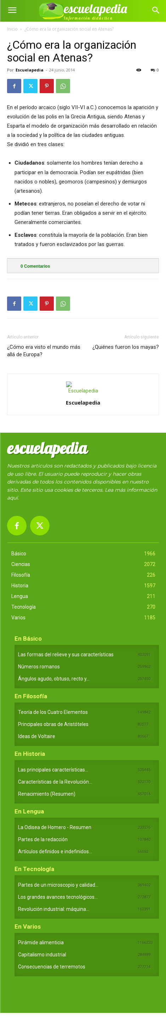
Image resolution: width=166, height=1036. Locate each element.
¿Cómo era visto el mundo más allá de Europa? (43, 351)
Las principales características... (53, 770)
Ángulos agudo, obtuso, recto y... (54, 679)
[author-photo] (83, 391)
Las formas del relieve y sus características (66, 654)
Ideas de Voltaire (36, 736)
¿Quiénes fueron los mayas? (125, 347)
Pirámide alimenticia (41, 942)
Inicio (12, 29)
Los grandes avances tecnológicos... (58, 897)
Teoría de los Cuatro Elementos (53, 712)
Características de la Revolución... (55, 782)
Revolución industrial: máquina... (53, 909)
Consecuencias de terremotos (51, 967)
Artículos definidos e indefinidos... (55, 851)
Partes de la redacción (43, 839)
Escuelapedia (30, 70)
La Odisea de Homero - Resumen (54, 827)
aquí (12, 498)
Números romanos (39, 666)
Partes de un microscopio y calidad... (58, 885)
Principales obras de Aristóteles (53, 724)
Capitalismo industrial (42, 954)
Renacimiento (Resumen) (46, 794)
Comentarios (35, 266)
